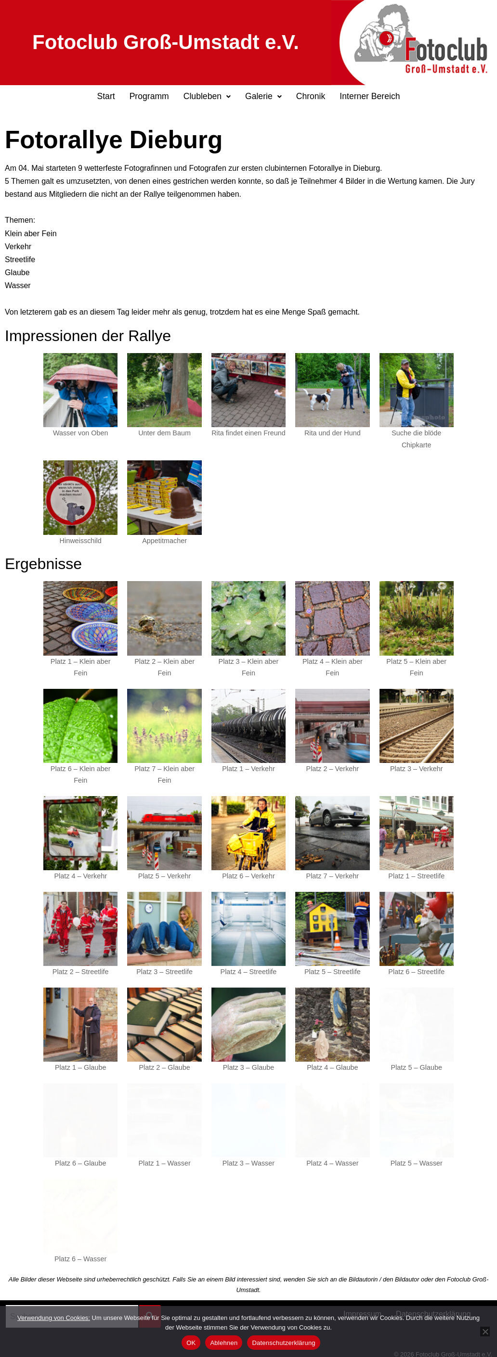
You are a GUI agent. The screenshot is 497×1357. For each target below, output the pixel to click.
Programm (149, 96)
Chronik (311, 96)
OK (191, 1342)
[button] (207, 96)
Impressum (362, 1305)
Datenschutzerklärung (433, 1305)
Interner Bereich (370, 96)
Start (106, 96)
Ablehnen (223, 1342)
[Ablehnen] (485, 1331)
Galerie (263, 96)
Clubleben (207, 96)
